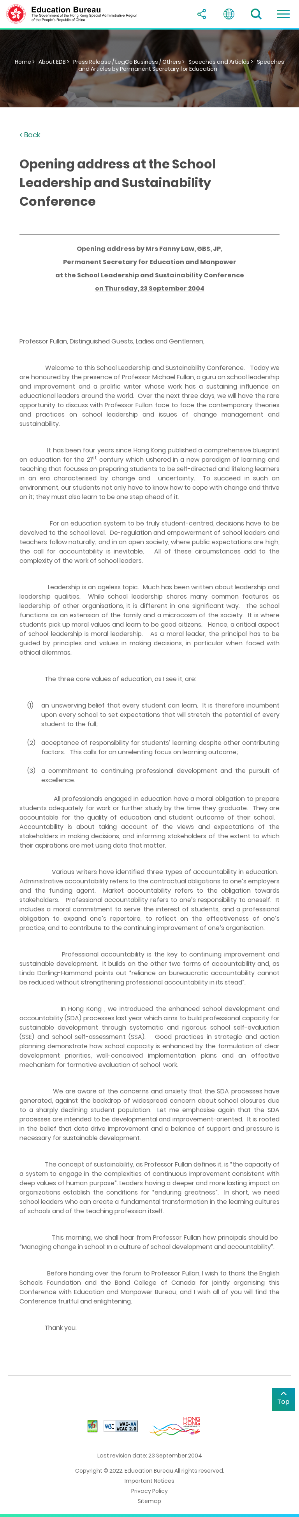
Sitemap (149, 1501)
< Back (29, 135)
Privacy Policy (149, 1491)
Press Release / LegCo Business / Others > (129, 62)
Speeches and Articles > (220, 62)
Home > (25, 62)
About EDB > (54, 62)
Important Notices (149, 1481)
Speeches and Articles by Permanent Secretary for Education (181, 65)
